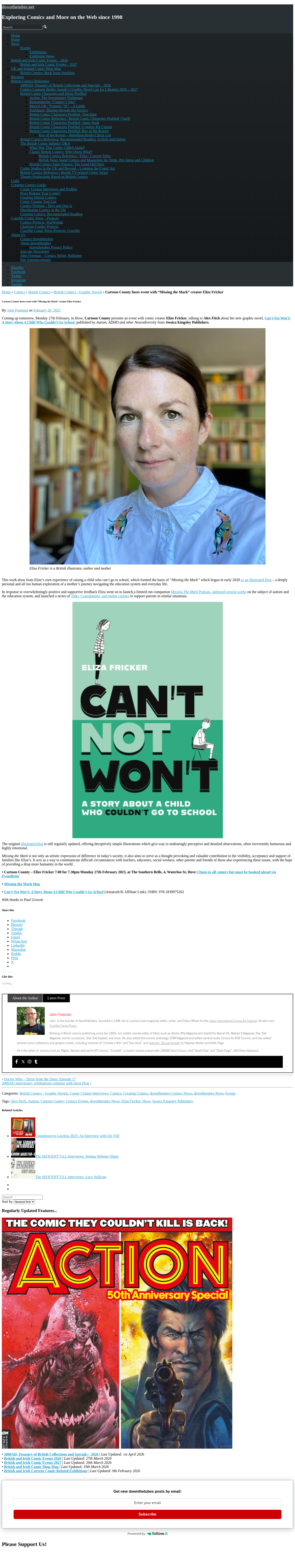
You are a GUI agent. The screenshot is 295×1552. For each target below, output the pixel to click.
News (15, 44)
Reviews (17, 77)
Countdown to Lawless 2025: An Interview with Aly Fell (65, 1136)
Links (15, 181)
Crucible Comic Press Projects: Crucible (50, 231)
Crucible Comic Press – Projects (35, 218)
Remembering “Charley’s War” (53, 102)
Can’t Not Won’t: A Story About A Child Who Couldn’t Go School (54, 892)
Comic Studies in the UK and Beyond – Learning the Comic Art (67, 168)
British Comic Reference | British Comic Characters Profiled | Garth (80, 118)
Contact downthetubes (36, 239)
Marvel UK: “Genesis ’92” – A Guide (57, 106)
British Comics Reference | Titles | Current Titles (75, 156)
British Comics (39, 292)
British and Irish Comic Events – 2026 (39, 60)
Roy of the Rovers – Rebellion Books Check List (75, 135)
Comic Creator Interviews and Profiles (48, 189)
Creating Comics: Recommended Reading (51, 214)
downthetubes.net (18, 6)
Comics (19, 292)
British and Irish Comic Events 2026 (32, 1458)
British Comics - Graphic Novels (77, 292)
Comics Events (77, 1101)
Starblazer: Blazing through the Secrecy (59, 110)
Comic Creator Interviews (89, 1093)
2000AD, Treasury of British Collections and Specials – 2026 (65, 85)
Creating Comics (135, 1093)
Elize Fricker (130, 1101)
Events (25, 48)
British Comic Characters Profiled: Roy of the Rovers (69, 131)
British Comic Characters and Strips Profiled (53, 94)
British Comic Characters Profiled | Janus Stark (64, 123)
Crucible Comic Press (63, 1026)
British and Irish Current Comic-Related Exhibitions (46, 1471)
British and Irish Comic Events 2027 (32, 1463)
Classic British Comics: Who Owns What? (61, 152)
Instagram (18, 280)
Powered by (147, 1533)
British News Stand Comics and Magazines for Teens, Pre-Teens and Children (96, 160)
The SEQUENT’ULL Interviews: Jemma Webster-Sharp (64, 1156)
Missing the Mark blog (22, 884)
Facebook (18, 272)
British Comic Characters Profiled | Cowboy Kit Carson (71, 127)
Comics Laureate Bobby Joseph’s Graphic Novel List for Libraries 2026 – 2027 (79, 89)
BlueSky (17, 268)
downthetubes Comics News (171, 1093)
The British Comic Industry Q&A (45, 143)
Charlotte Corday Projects (39, 226)
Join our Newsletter (34, 251)
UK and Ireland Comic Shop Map (36, 69)
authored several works (229, 592)
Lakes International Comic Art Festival (233, 1021)
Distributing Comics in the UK (43, 210)
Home (15, 40)
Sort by (18, 1202)
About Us (18, 235)
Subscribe (147, 1514)
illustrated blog (32, 844)
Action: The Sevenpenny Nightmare (56, 98)
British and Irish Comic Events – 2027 (48, 64)
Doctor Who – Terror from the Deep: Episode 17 (40, 1079)
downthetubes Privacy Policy (51, 247)
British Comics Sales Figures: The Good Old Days (67, 164)
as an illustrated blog (256, 580)
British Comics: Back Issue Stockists (47, 73)
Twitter (16, 276)
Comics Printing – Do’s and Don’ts (46, 206)
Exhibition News (42, 56)
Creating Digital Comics (38, 197)
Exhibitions (38, 52)
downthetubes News (209, 1093)
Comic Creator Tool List (38, 202)
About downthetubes (35, 243)
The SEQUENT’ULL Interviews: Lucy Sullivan (58, 1177)
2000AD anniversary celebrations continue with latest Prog (45, 1083)
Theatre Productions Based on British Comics (54, 177)
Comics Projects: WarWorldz (41, 222)
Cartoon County (52, 1101)
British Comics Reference (30, 81)
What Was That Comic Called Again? (57, 148)
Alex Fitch (18, 1101)
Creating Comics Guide (28, 185)
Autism (33, 1101)
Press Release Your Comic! (40, 193)
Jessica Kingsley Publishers (172, 1101)
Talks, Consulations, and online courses (100, 596)
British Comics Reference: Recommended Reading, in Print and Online (73, 139)
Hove (146, 1101)
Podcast (190, 592)
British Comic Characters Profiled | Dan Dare (63, 114)
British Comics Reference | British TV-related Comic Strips (64, 172)
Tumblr (16, 284)
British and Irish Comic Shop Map (31, 1467)
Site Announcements (35, 260)
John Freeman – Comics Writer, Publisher (51, 256)
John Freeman (17, 310)
